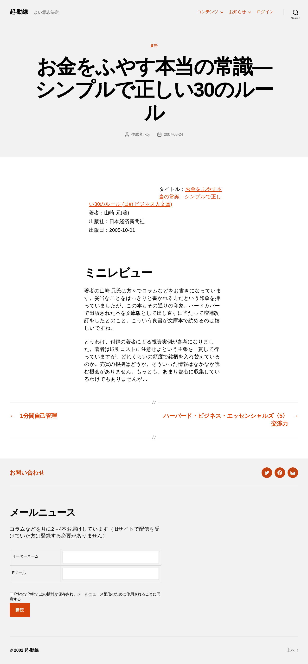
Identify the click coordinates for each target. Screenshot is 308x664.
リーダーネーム (25, 556)
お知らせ (237, 11)
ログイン (265, 11)
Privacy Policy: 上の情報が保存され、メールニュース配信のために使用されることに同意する (85, 596)
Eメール (19, 573)
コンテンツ (207, 11)
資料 (154, 45)
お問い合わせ (27, 472)
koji (147, 134)
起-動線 (19, 12)
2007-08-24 (173, 134)
